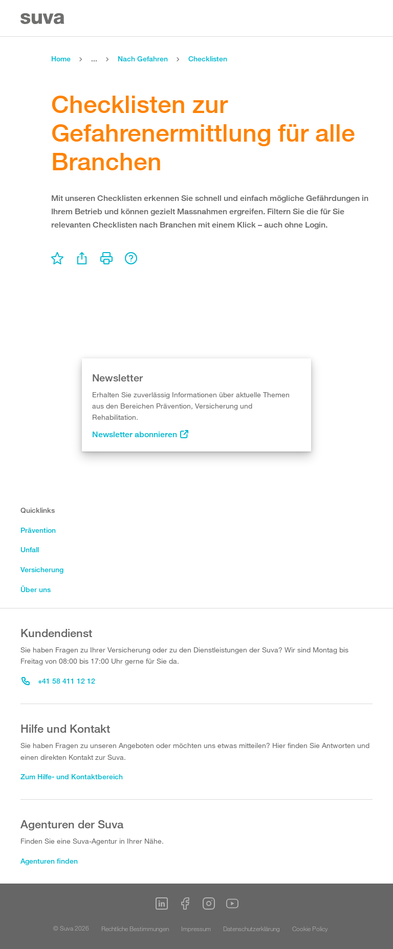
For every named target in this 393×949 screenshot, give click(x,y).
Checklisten (207, 58)
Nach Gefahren (143, 58)
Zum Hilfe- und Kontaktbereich (71, 776)
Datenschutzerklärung (251, 928)
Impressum (196, 928)
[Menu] (366, 18)
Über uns (35, 589)
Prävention (38, 530)
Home (61, 58)
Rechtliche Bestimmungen (135, 928)
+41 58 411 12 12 (58, 680)
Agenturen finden (49, 860)
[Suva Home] (43, 19)
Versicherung (41, 569)
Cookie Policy (310, 928)
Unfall (29, 549)
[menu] (57, 258)
